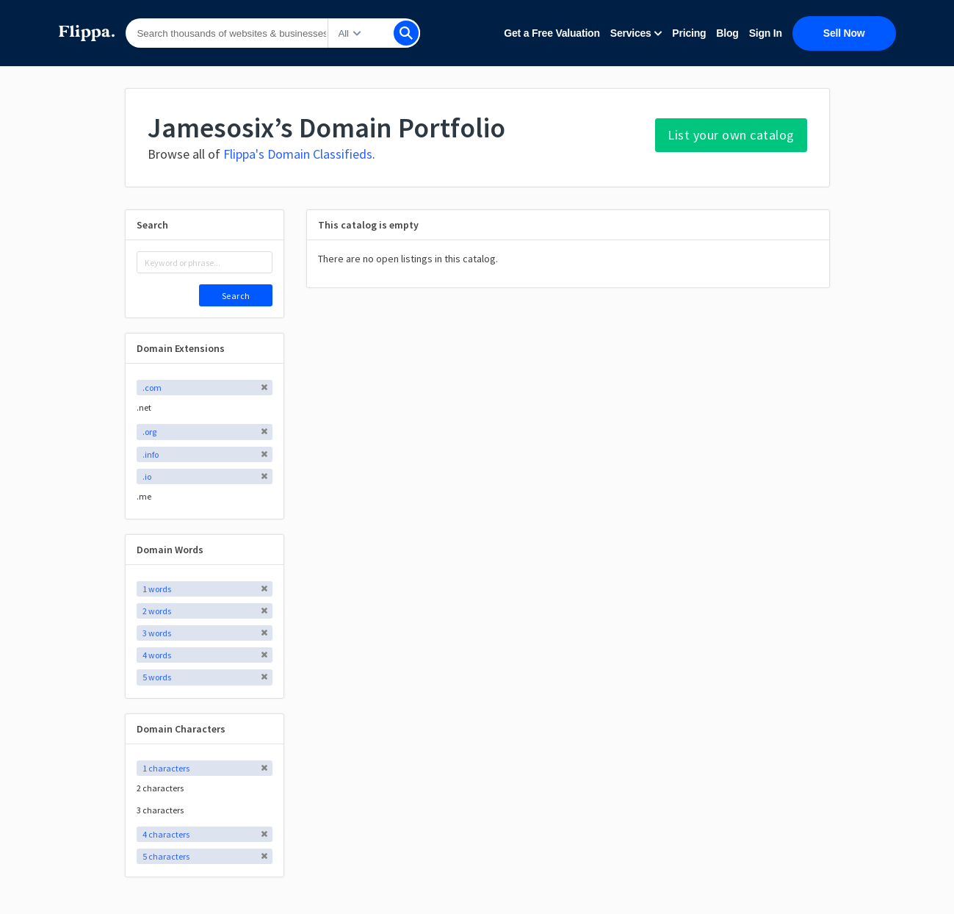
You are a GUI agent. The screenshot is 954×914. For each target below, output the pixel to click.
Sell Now (844, 33)
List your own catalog (731, 134)
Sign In (765, 33)
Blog (727, 33)
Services (636, 33)
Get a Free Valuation (551, 33)
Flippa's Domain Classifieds (297, 153)
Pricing (689, 33)
